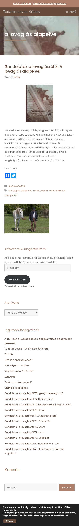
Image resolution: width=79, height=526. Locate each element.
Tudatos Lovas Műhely (21, 12)
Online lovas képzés (16, 387)
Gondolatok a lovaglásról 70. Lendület (26, 437)
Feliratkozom (17, 279)
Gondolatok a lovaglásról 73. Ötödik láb (27, 421)
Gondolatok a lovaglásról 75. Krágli (24, 410)
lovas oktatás (16, 185)
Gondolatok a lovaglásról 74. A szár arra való (30, 415)
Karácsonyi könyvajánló (18, 382)
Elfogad (9, 521)
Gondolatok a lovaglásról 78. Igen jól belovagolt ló (33, 393)
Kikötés (8, 354)
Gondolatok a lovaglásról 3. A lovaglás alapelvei (33, 69)
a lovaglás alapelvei (19, 190)
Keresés (66, 487)
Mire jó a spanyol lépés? (18, 359)
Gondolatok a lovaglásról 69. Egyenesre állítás (31, 443)
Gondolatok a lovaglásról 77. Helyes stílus (28, 398)
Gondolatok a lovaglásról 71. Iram (23, 432)
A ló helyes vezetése (16, 365)
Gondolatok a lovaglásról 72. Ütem (24, 426)
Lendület (9, 376)
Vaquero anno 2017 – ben (19, 371)
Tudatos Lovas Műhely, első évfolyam (26, 348)
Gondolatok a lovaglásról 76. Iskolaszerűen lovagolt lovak (38, 404)
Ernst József (40, 190)
